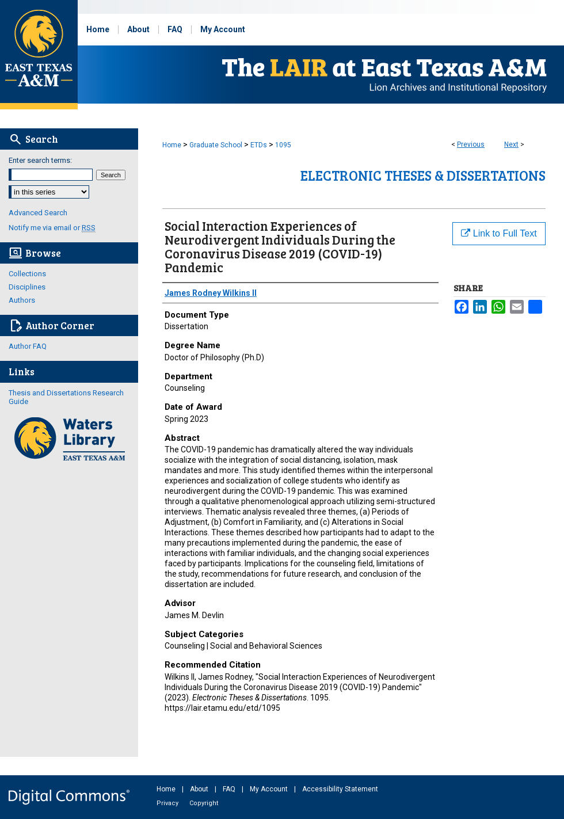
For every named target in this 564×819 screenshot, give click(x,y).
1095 (283, 145)
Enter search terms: (40, 160)
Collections (27, 273)
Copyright (203, 803)
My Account (269, 789)
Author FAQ (28, 346)
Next (511, 144)
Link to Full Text (498, 233)
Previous (471, 144)
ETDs (258, 145)
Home (171, 145)
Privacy (168, 803)
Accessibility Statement (340, 789)
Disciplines (27, 287)
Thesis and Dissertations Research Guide (66, 397)
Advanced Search (38, 212)
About (200, 789)
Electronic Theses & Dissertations (423, 175)
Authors (22, 300)
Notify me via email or (52, 227)
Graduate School (215, 145)
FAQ (230, 789)
